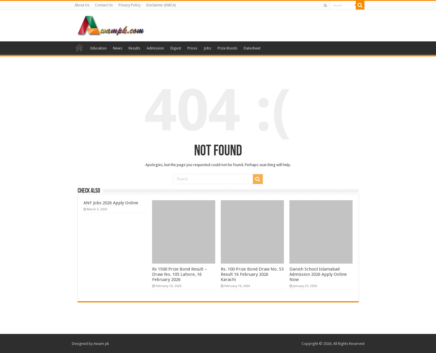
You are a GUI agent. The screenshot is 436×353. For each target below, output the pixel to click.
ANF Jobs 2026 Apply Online (110, 202)
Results (134, 48)
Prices (192, 48)
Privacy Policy (129, 5)
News (117, 48)
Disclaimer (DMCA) (161, 5)
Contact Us (104, 5)
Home (79, 47)
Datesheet (252, 48)
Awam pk (101, 343)
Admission (155, 48)
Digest (175, 48)
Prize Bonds (227, 48)
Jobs (207, 48)
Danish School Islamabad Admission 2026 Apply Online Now (318, 274)
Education (98, 48)
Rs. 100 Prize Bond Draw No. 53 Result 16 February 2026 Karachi (252, 274)
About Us (82, 5)
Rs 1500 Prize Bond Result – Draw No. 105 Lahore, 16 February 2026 (179, 274)
